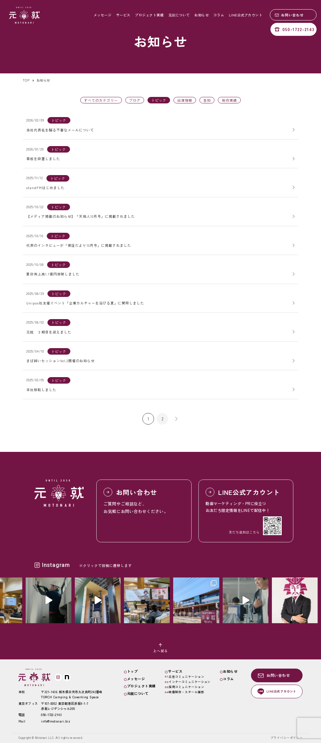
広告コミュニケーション (186, 676)
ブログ (134, 100)
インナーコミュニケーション (190, 682)
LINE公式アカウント (246, 14)
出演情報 (184, 100)
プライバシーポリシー (286, 737)
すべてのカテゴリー (101, 100)
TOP (26, 80)
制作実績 (229, 100)
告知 (207, 100)
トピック (58, 120)
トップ (132, 671)
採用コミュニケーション (186, 687)
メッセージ (103, 14)
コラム (218, 14)
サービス (123, 14)
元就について (179, 14)
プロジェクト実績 (149, 14)
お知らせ (201, 14)
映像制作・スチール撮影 (186, 692)
